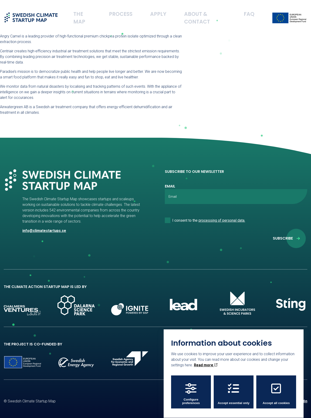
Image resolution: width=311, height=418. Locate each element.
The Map (129, 10)
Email (170, 186)
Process (157, 10)
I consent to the (208, 220)
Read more (205, 361)
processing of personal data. (222, 220)
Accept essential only (233, 390)
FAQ (253, 10)
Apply (183, 10)
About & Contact (219, 10)
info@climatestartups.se (44, 230)
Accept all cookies (276, 390)
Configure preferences (191, 390)
